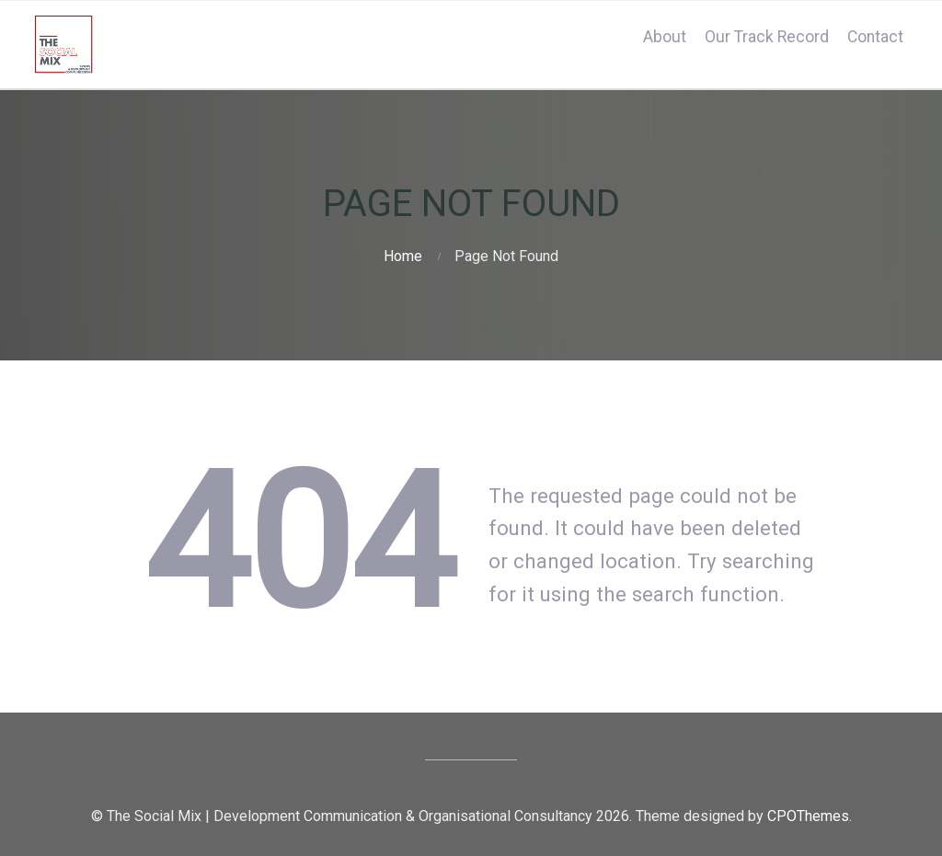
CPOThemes (808, 816)
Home (403, 256)
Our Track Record (767, 37)
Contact (875, 37)
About (664, 37)
